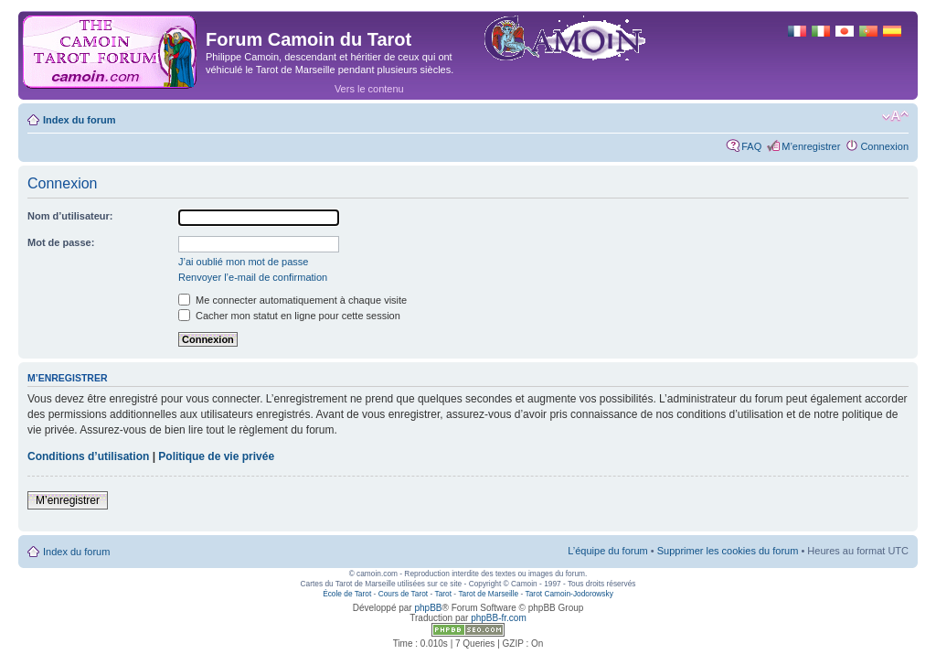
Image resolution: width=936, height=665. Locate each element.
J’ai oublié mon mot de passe (243, 261)
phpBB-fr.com (498, 618)
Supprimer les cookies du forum (728, 550)
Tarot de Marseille (488, 593)
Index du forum (79, 119)
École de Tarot (347, 593)
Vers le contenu (369, 88)
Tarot (443, 593)
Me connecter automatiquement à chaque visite (292, 300)
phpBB (427, 608)
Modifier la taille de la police (895, 116)
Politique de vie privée (216, 456)
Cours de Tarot (403, 593)
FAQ (751, 146)
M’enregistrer (811, 146)
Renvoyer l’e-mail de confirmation (252, 277)
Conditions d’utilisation (88, 456)
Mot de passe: (60, 242)
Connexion (884, 146)
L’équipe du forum (607, 550)
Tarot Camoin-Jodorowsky (569, 593)
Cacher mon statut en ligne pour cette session (289, 315)
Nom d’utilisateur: (70, 215)
